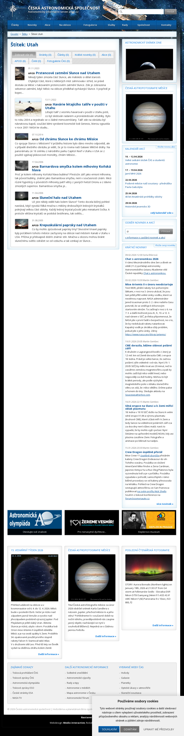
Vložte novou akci (166, 146)
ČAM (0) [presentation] (36, 61)
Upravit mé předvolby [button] (159, 729)
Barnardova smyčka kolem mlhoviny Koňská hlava (71, 168)
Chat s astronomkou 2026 (141, 259)
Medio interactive (74, 722)
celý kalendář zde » (161, 212)
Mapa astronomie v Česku (81, 692)
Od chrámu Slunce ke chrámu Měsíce (69, 139)
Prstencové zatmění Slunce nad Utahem (68, 73)
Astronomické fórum (78, 697)
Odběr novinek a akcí (140, 222)
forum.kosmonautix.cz (137, 498)
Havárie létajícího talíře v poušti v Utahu (76, 106)
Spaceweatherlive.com (137, 394)
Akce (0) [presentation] (106, 54)
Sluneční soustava (131, 692)
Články (15, 25)
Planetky (126, 682)
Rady (125, 25)
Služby (111, 25)
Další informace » (48, 654)
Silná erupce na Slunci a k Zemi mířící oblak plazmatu (149, 407)
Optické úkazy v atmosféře (135, 687)
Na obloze (65, 25)
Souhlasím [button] (109, 729)
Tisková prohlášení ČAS (25, 672)
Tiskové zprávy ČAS (23, 677)
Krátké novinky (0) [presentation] (85, 54)
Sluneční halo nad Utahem (60, 197)
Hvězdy (125, 672)
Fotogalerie (90, 25)
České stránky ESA (23, 692)
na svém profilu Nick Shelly (151, 491)
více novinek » (165, 503)
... (23, 92)
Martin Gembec (151, 280)
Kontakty (166, 25)
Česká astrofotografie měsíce (146, 88)
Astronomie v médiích (78, 687)
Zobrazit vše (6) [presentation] (24, 54)
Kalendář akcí (135, 148)
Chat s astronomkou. (154, 273)
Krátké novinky (136, 247)
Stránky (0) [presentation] (45, 54)
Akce (47, 25)
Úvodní (14, 34)
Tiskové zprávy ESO (23, 687)
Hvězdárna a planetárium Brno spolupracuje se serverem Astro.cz (89, 709)
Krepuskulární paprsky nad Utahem (68, 225)
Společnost (143, 25)
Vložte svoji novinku (165, 245)
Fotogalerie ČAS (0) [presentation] (58, 61)
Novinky (32, 25)
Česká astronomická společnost (33, 709)
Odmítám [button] (130, 729)
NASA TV (17, 697)
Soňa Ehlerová (150, 254)
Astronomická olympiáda (26, 682)
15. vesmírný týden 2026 (27, 550)
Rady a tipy (73, 682)
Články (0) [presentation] (63, 54)
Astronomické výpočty (79, 677)
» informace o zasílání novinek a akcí (145, 237)
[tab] (24, 55)
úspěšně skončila (149, 455)
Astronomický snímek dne (143, 42)
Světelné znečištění (77, 672)
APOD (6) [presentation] (20, 61)
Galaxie (125, 677)
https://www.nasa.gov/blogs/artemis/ (145, 334)
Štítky (25, 34)
